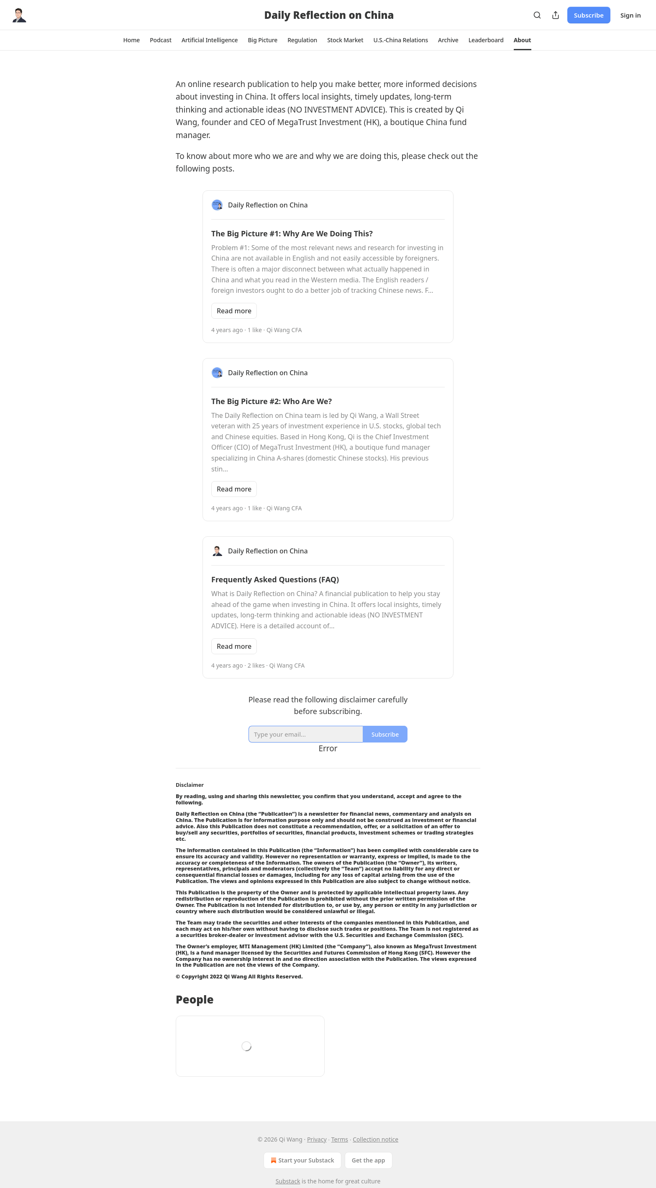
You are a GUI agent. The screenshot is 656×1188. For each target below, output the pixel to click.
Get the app (368, 1160)
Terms (339, 1139)
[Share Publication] (555, 15)
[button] (131, 40)
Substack (288, 1181)
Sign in (630, 15)
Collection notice (375, 1139)
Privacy (317, 1139)
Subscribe (589, 15)
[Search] (537, 15)
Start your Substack (301, 1160)
